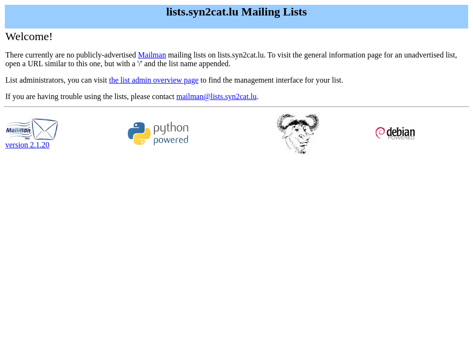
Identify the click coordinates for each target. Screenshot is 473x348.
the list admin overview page (153, 80)
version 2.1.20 (32, 141)
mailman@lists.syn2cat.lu (216, 96)
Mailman (152, 55)
